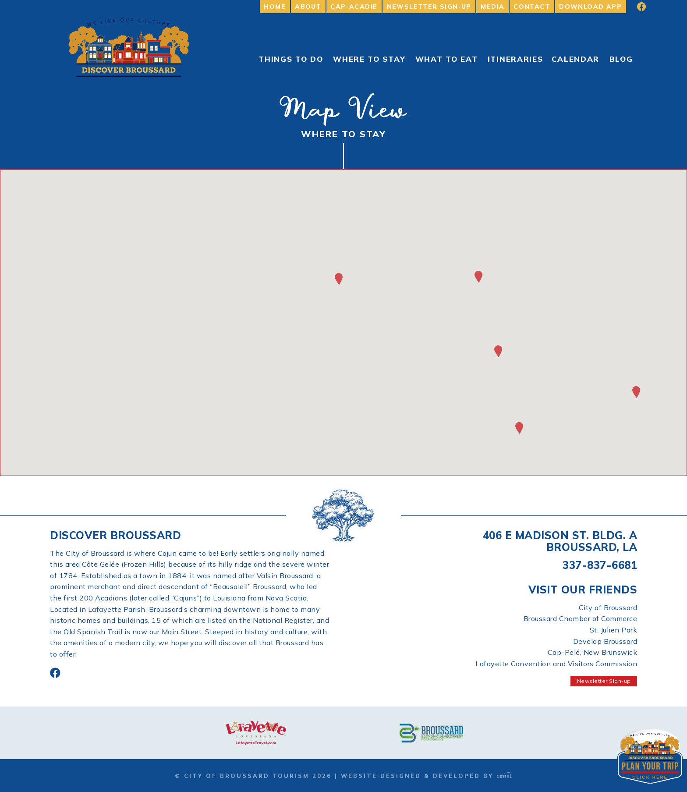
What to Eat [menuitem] (446, 59)
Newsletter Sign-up (604, 681)
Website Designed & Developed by (426, 775)
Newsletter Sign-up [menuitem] (429, 7)
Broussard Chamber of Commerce (580, 618)
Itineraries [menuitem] (515, 59)
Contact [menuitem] (531, 7)
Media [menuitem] (492, 7)
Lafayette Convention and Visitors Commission (556, 663)
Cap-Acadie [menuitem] (353, 7)
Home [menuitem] (275, 7)
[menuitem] (635, 6)
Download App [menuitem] (590, 7)
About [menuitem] (308, 7)
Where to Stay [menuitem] (369, 59)
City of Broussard (608, 607)
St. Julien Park (613, 629)
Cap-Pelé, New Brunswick (592, 652)
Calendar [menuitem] (576, 59)
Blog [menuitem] (621, 59)
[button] (519, 428)
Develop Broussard (605, 641)
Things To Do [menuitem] (291, 59)
